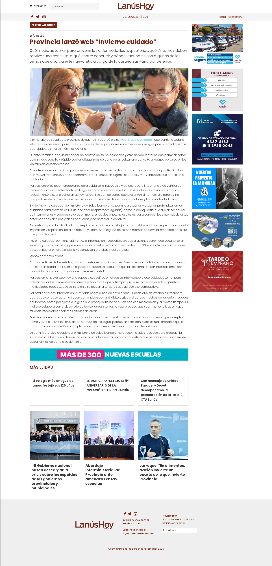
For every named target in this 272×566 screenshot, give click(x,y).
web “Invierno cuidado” (136, 140)
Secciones (40, 6)
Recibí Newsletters (230, 17)
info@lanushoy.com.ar (136, 520)
